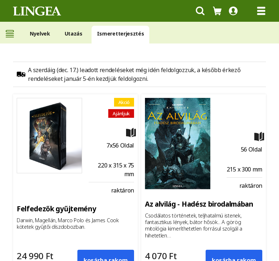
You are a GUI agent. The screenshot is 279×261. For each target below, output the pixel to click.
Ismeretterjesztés (120, 33)
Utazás (73, 33)
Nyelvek (40, 33)
